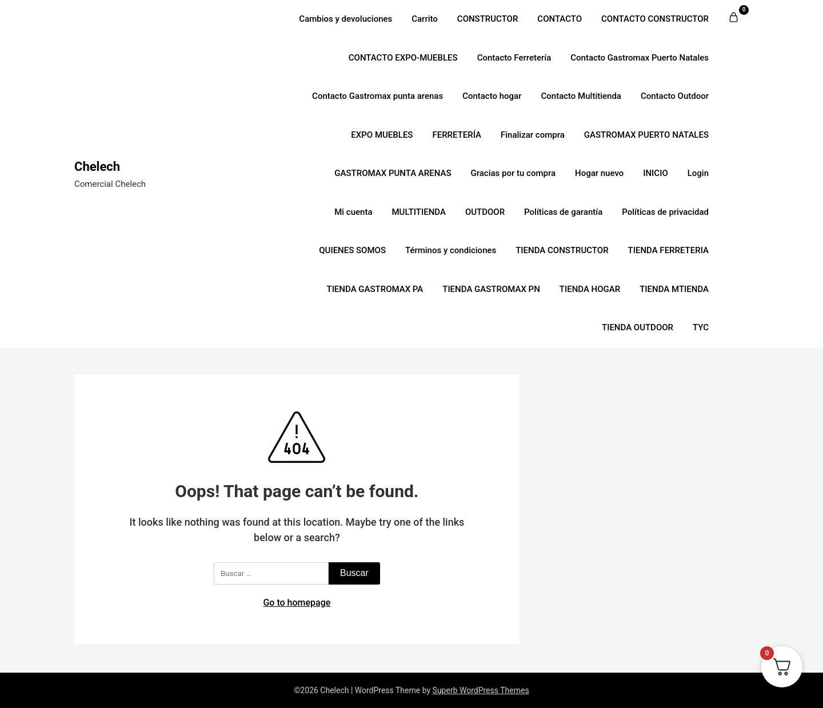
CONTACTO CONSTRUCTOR (655, 19)
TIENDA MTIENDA (674, 289)
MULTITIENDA (418, 212)
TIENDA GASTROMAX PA (374, 289)
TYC (701, 327)
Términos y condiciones (450, 250)
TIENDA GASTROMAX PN (491, 289)
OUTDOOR (485, 212)
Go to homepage (296, 602)
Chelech (97, 166)
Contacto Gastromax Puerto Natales (639, 58)
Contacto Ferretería (514, 58)
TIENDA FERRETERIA (668, 250)
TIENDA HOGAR (590, 289)
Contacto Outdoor (675, 96)
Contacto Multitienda (581, 96)
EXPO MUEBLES (382, 135)
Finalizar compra (533, 135)
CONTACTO (559, 19)
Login (698, 173)
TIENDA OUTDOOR (637, 327)
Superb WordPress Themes (481, 690)
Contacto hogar (491, 96)
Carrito (425, 19)
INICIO (655, 173)
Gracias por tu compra (513, 173)
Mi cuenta (353, 212)
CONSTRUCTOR (487, 19)
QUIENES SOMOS (352, 250)
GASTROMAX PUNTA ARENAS (392, 173)
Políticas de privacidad (665, 212)
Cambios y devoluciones (345, 19)
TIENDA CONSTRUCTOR (562, 250)
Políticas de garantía (563, 212)
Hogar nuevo (599, 173)
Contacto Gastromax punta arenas (377, 96)
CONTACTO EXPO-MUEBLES (403, 58)
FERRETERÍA (456, 135)
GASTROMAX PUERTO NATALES (646, 135)
